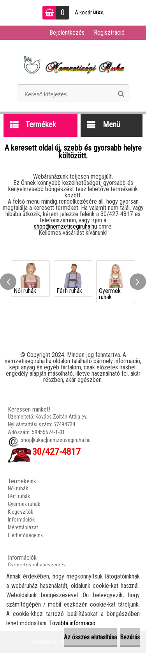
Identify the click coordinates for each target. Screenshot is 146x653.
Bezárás (130, 637)
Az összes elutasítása (90, 637)
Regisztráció (109, 32)
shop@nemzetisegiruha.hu (65, 226)
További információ (72, 623)
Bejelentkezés (66, 32)
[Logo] (73, 64)
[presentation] (8, 281)
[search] (121, 94)
